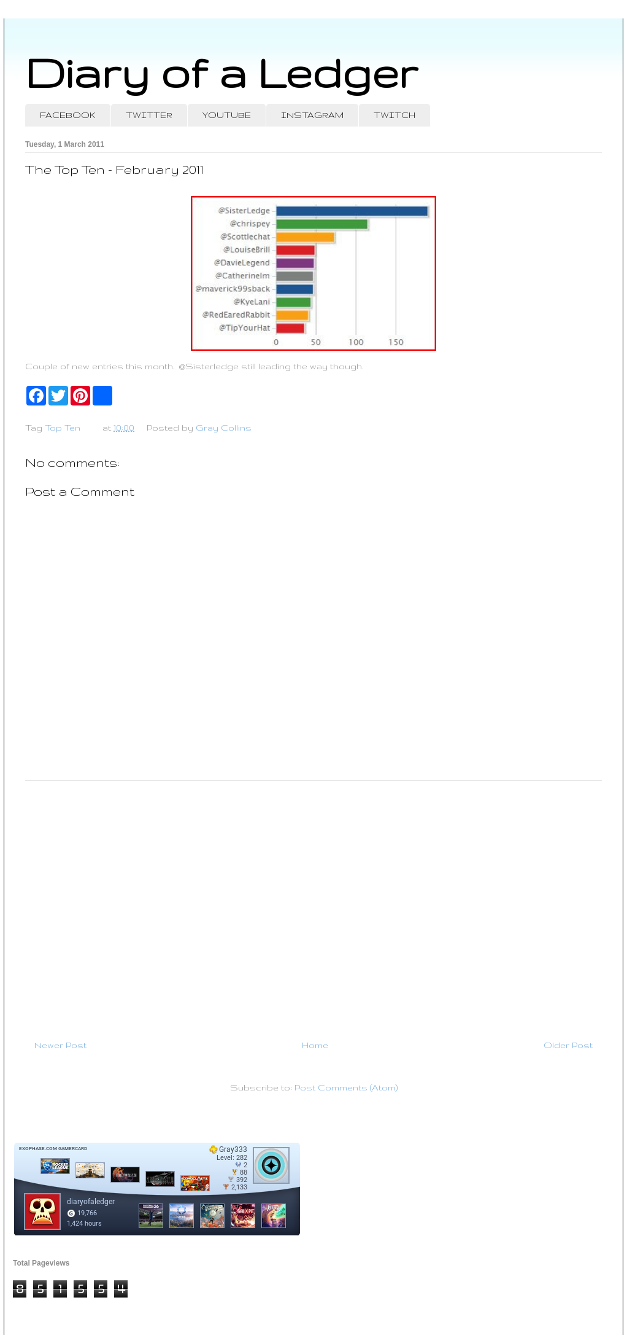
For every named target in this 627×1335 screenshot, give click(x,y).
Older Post (568, 1045)
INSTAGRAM (312, 115)
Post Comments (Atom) (346, 1087)
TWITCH (394, 115)
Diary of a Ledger (221, 72)
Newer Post (60, 1045)
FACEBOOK (68, 115)
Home (315, 1045)
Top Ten (62, 428)
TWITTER (149, 115)
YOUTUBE (226, 115)
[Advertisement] (313, 905)
